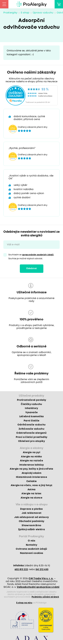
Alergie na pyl (31, 452)
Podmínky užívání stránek (45, 597)
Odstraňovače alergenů (31, 433)
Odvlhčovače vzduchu (31, 425)
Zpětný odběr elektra (31, 530)
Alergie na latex (31, 494)
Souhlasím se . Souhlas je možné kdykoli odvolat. (31, 257)
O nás (31, 541)
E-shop (25, 13)
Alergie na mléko (31, 457)
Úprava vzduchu (43, 13)
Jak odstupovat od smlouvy (31, 517)
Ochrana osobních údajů (31, 549)
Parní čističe (31, 421)
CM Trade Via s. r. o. (41, 579)
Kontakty (31, 545)
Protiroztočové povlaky (31, 400)
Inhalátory (31, 408)
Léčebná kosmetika (31, 417)
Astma (32, 490)
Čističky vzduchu (31, 404)
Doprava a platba (31, 509)
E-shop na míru (24, 603)
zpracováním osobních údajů (38, 255)
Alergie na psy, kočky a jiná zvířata (31, 469)
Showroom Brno (31, 525)
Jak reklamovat (31, 513)
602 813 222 (21, 569)
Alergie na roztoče (31, 461)
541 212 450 (42, 569)
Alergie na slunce (31, 498)
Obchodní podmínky (31, 521)
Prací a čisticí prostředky (31, 437)
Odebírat (31, 268)
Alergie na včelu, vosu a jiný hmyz (31, 485)
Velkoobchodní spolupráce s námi (38, 587)
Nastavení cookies (31, 553)
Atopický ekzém (31, 473)
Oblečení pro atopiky (31, 441)
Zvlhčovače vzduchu (31, 429)
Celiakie (31, 481)
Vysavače (31, 413)
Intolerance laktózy (31, 465)
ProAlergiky (10, 13)
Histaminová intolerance (31, 477)
